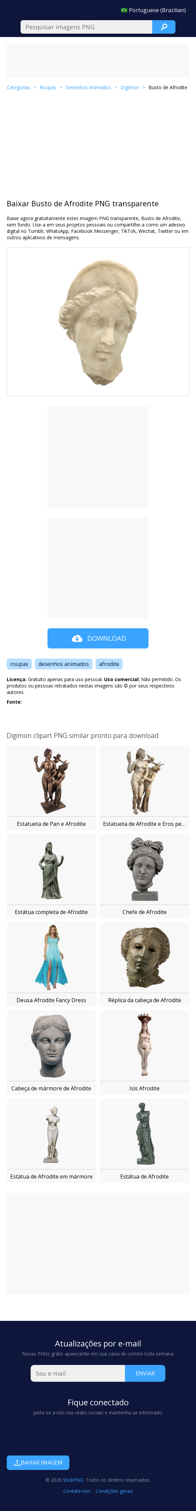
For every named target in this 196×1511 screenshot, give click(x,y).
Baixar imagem (38, 1462)
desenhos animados (63, 664)
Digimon (130, 87)
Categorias (18, 87)
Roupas (48, 87)
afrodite (109, 664)
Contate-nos (77, 1491)
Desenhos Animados (88, 87)
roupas (19, 664)
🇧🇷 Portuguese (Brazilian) (153, 10)
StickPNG (73, 1480)
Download (98, 638)
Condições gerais (114, 1491)
